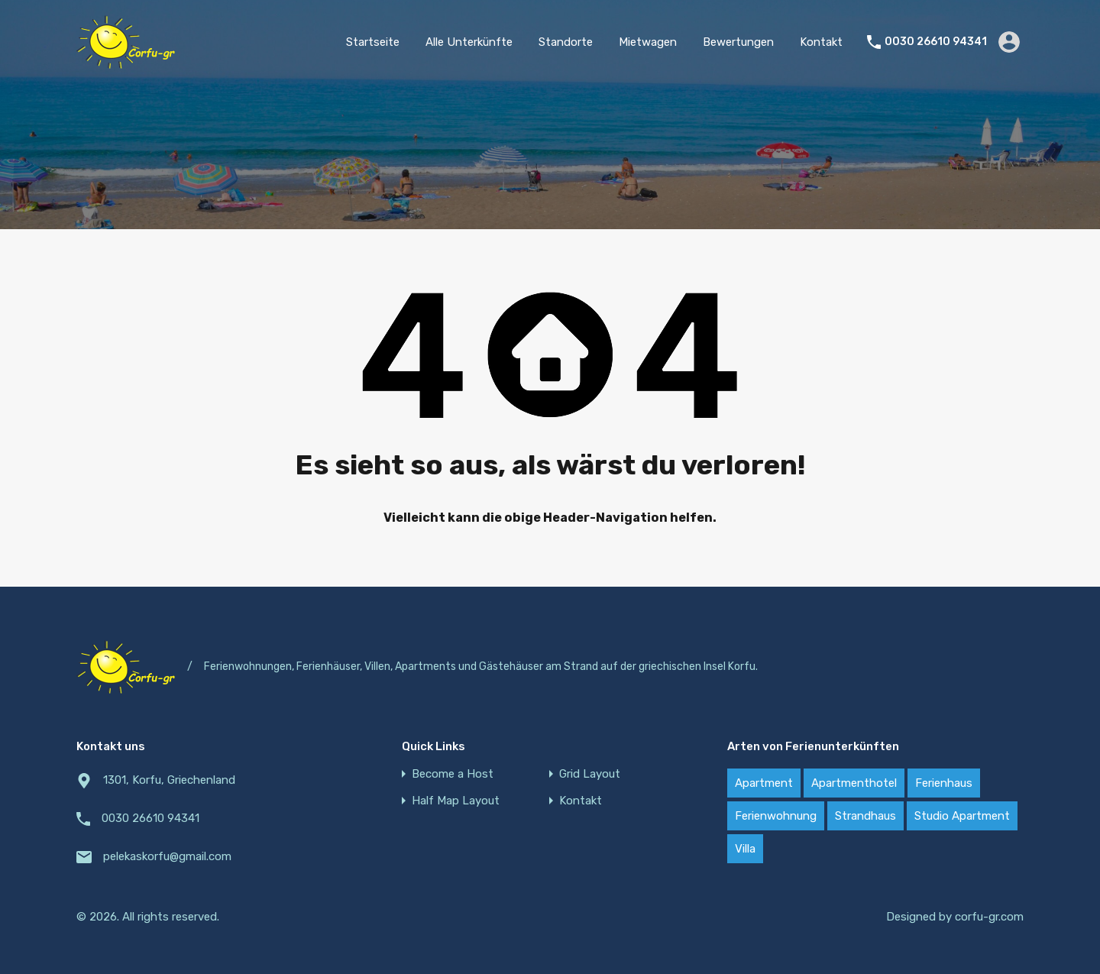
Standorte (566, 42)
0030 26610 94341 (936, 42)
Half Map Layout (456, 801)
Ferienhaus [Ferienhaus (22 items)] (943, 783)
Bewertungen (738, 42)
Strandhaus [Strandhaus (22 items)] (865, 816)
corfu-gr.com (989, 917)
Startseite (373, 42)
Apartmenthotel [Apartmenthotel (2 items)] (854, 783)
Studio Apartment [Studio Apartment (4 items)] (962, 816)
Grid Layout (589, 774)
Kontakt (821, 42)
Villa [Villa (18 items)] (745, 849)
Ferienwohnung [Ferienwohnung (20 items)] (776, 816)
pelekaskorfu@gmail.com (167, 856)
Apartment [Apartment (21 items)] (764, 783)
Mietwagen (648, 42)
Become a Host (452, 774)
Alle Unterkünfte (469, 42)
